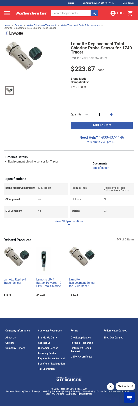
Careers (9, 342)
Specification (101, 168)
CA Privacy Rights (74, 394)
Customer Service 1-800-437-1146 (98, 3)
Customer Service (48, 348)
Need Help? (88, 137)
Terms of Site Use (14, 391)
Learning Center (47, 353)
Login (117, 13)
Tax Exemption (46, 368)
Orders (71, 3)
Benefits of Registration (51, 363)
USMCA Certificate (81, 356)
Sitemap (88, 394)
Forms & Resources (82, 342)
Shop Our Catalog (113, 337)
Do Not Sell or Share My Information (113, 391)
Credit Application (81, 337)
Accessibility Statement (50, 391)
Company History (15, 348)
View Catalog (128, 3)
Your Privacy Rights (55, 394)
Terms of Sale (31, 391)
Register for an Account (51, 358)
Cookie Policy (88, 391)
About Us (10, 337)
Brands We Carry (47, 337)
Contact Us (44, 342)
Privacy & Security (71, 391)
